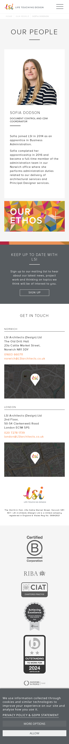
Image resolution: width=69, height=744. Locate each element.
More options (34, 724)
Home (9, 16)
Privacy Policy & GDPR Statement (31, 715)
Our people (22, 16)
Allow (34, 733)
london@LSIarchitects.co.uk (24, 436)
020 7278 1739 (14, 433)
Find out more (34, 216)
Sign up (34, 292)
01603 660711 (13, 354)
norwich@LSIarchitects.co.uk (24, 358)
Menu (59, 5)
